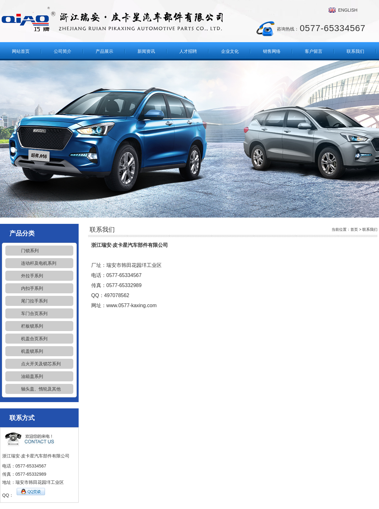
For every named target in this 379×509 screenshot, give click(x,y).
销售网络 (272, 51)
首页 (354, 229)
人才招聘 (188, 51)
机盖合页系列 (34, 338)
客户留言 (313, 51)
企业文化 (230, 51)
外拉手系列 (32, 275)
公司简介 (62, 51)
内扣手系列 (32, 288)
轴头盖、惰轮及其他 (41, 388)
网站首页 (21, 51)
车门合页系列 (34, 313)
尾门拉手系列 (34, 300)
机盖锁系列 (32, 351)
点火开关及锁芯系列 (41, 363)
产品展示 (104, 51)
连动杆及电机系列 (38, 263)
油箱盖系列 (32, 376)
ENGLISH (347, 10)
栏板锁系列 (32, 326)
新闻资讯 (146, 51)
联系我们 (355, 51)
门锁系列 (30, 250)
